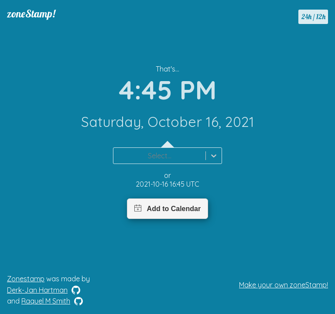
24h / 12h (313, 16)
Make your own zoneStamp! (283, 284)
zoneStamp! (31, 13)
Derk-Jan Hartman (37, 290)
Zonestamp (25, 278)
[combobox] (119, 155)
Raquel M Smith (45, 301)
